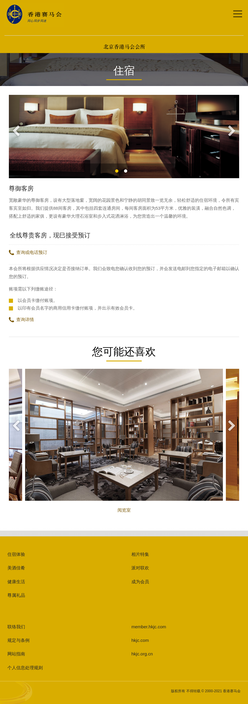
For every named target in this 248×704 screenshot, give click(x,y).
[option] (124, 136)
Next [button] (232, 131)
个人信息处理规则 (25, 667)
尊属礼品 (16, 595)
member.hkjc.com (148, 626)
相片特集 (140, 554)
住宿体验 (16, 554)
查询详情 (21, 319)
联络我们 (16, 626)
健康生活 (16, 581)
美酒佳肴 (16, 567)
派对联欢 (140, 567)
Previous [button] (16, 131)
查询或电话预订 (28, 252)
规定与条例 (18, 640)
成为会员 (140, 581)
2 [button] (135, 171)
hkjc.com (140, 640)
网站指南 (16, 653)
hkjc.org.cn (142, 653)
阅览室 (124, 441)
